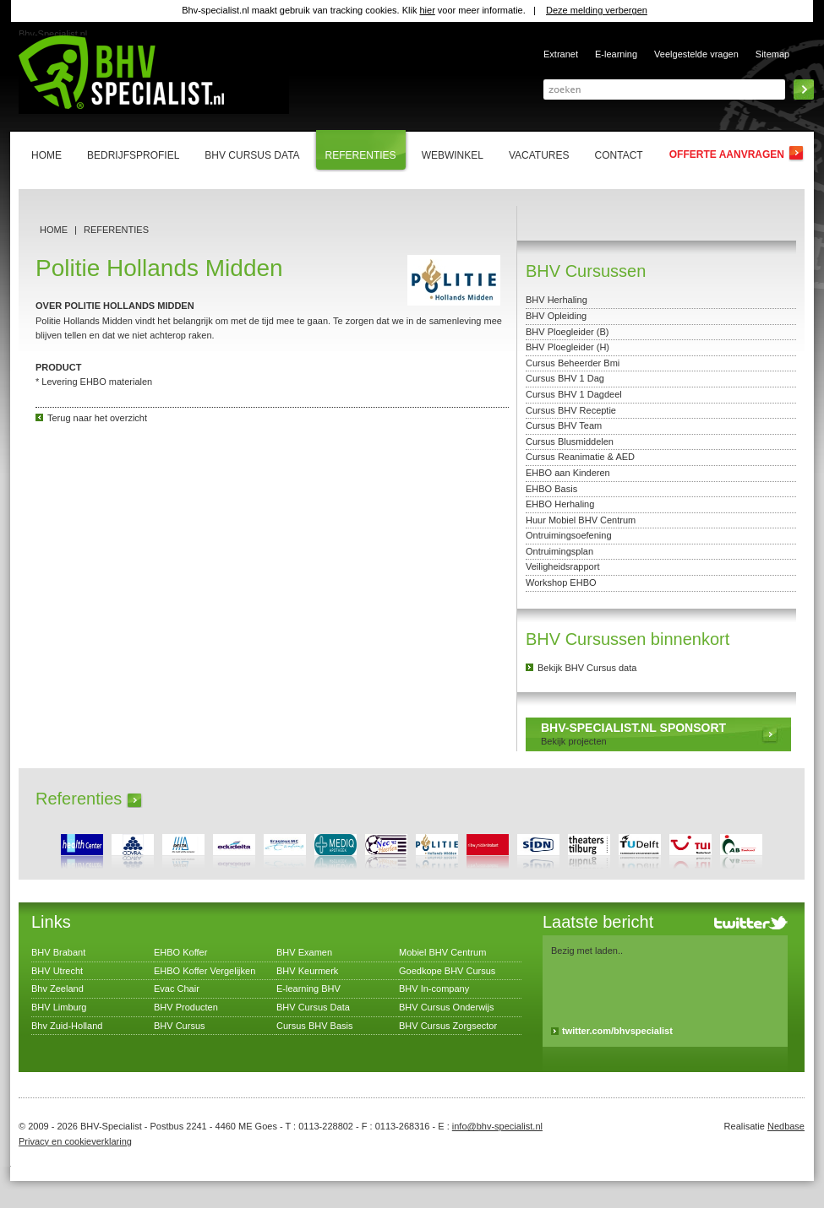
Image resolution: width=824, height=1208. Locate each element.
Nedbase (786, 1126)
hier (426, 10)
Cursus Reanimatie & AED (580, 457)
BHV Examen (304, 952)
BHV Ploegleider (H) (567, 347)
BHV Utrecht (57, 971)
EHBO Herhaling (560, 504)
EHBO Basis (551, 489)
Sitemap (772, 54)
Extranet (560, 54)
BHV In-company (434, 988)
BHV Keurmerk (307, 971)
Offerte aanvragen (726, 154)
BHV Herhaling (556, 300)
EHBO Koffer (180, 952)
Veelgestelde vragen (696, 54)
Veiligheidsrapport (562, 566)
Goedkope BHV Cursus (447, 971)
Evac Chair (176, 988)
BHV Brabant (58, 952)
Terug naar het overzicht (97, 418)
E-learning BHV (308, 988)
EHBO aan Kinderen (568, 473)
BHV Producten (186, 1007)
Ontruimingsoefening (569, 535)
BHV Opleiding (556, 316)
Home (54, 230)
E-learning (616, 54)
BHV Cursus (179, 1026)
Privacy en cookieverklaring (75, 1141)
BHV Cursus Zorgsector (448, 1026)
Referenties (116, 230)
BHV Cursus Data (313, 1007)
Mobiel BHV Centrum (442, 952)
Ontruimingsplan (559, 551)
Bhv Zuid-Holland (66, 1026)
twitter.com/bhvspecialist (617, 1031)
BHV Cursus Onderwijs (446, 1007)
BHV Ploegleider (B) (567, 332)
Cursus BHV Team (564, 425)
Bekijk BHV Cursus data (587, 668)
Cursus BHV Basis (314, 1026)
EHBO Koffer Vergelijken (204, 971)
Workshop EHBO (561, 582)
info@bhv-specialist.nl (497, 1126)
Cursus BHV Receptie (571, 410)
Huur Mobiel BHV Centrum (581, 520)
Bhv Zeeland (57, 988)
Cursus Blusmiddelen (570, 441)
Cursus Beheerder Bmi (572, 363)
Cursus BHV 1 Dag (565, 378)
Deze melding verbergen (596, 10)
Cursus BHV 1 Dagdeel (574, 394)
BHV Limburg (58, 1007)
